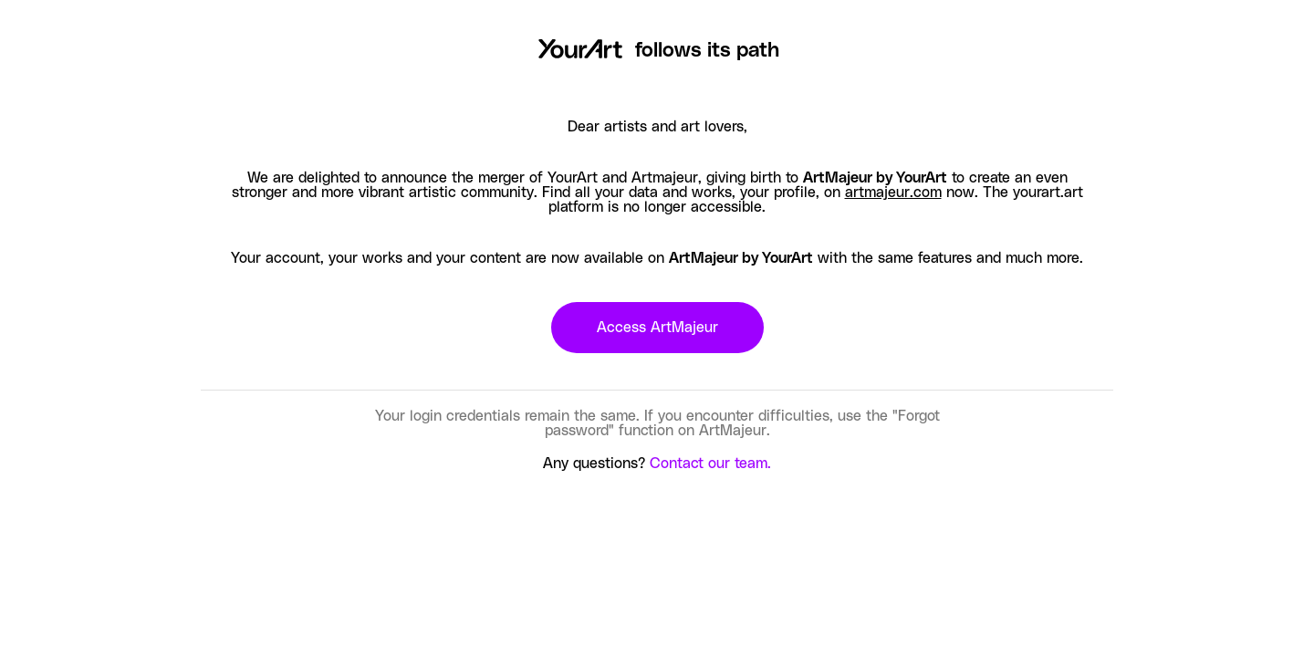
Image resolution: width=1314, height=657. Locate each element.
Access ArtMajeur (657, 327)
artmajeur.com (893, 192)
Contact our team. (710, 463)
